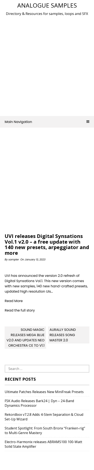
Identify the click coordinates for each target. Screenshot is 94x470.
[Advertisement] (47, 64)
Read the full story (20, 310)
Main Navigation (47, 121)
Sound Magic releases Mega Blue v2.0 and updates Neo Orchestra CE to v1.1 (25, 337)
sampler (13, 259)
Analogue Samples (47, 5)
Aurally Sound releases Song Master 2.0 (63, 335)
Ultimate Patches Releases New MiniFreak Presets (44, 391)
